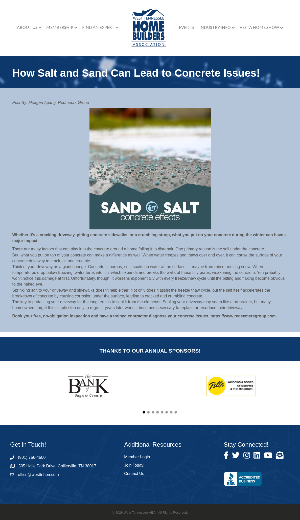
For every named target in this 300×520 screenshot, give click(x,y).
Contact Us (134, 473)
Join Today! (134, 465)
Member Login (137, 457)
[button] (204, 412)
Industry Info (215, 27)
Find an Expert (98, 27)
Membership (59, 27)
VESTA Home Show (259, 27)
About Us (27, 27)
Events (186, 27)
